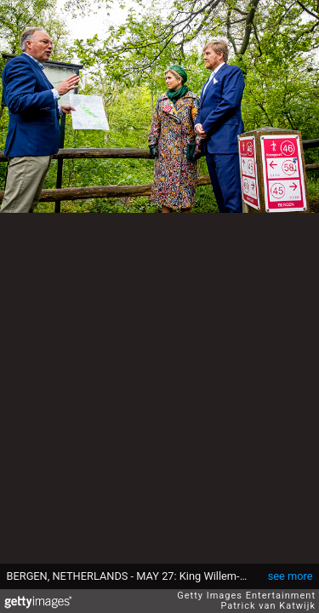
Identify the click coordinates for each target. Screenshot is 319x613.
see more (290, 576)
